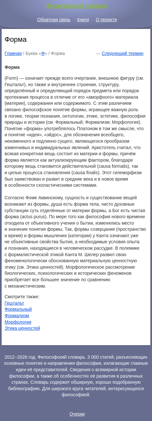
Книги (83, 19)
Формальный (18, 309)
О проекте (106, 19)
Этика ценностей (22, 328)
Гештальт (14, 303)
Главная (13, 53)
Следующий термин (122, 53)
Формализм (17, 315)
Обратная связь (54, 19)
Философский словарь (76, 6)
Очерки (77, 414)
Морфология (18, 322)
